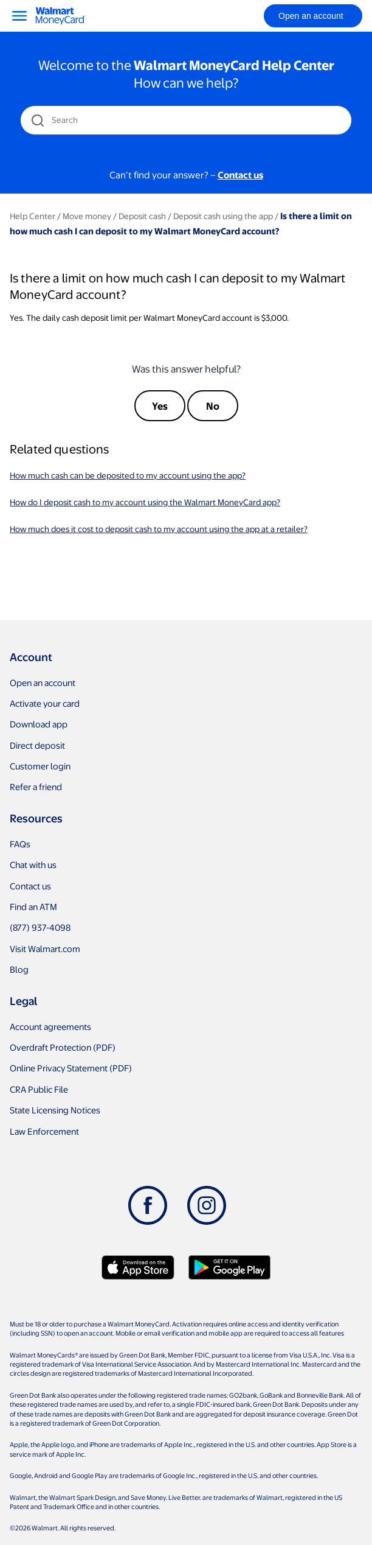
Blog (19, 969)
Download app (38, 724)
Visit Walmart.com (45, 948)
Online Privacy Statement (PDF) (71, 1068)
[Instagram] (206, 1205)
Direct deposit (37, 745)
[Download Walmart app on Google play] (229, 1267)
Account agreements (50, 1026)
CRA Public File (39, 1089)
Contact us (30, 886)
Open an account (42, 682)
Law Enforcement (44, 1131)
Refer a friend (36, 786)
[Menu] (19, 16)
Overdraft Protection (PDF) (62, 1047)
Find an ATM (33, 906)
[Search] (187, 120)
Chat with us (33, 864)
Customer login (40, 766)
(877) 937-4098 (40, 927)
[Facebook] (147, 1205)
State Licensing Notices (55, 1110)
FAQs (20, 844)
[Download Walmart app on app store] (138, 1267)
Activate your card (45, 703)
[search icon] (37, 120)
